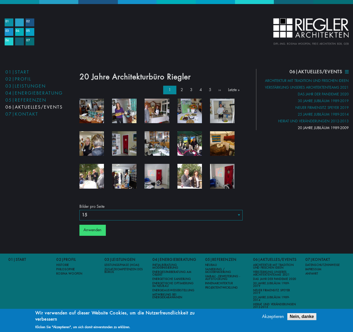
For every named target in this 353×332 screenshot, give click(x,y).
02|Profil (18, 79)
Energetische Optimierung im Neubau (173, 284)
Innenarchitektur (219, 283)
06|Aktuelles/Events (34, 107)
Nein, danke (302, 317)
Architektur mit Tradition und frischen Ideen (307, 80)
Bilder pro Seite (91, 206)
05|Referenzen (25, 100)
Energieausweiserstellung (173, 290)
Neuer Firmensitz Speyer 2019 (322, 107)
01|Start (17, 72)
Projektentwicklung (221, 287)
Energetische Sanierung (171, 278)
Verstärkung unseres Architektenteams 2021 (307, 87)
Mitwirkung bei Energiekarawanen (167, 295)
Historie (62, 264)
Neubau (211, 264)
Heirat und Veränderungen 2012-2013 (313, 121)
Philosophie (65, 269)
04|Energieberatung (34, 93)
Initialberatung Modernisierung (165, 266)
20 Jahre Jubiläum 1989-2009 (323, 128)
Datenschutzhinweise (322, 264)
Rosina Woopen (69, 273)
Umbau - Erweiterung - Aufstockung (222, 277)
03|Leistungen (25, 86)
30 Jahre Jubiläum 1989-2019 (323, 101)
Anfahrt (311, 273)
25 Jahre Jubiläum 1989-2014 (323, 114)
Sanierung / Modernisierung (218, 270)
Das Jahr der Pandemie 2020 (323, 94)
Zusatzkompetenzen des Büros (123, 270)
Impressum (313, 269)
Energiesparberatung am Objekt (171, 273)
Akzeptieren (273, 317)
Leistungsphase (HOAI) (121, 264)
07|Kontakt (21, 114)
